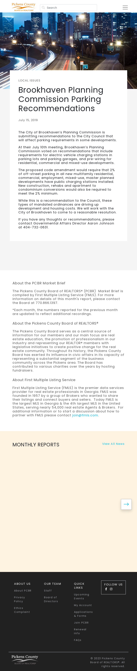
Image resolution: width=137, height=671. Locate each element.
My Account (83, 605)
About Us (22, 584)
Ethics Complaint (22, 610)
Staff (48, 590)
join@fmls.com (85, 415)
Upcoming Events (81, 596)
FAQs (78, 640)
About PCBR (23, 590)
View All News (113, 444)
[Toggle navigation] (125, 7)
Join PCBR (81, 622)
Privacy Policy (19, 599)
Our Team (52, 584)
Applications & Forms (83, 614)
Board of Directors (51, 599)
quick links (79, 586)
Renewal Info (80, 631)
